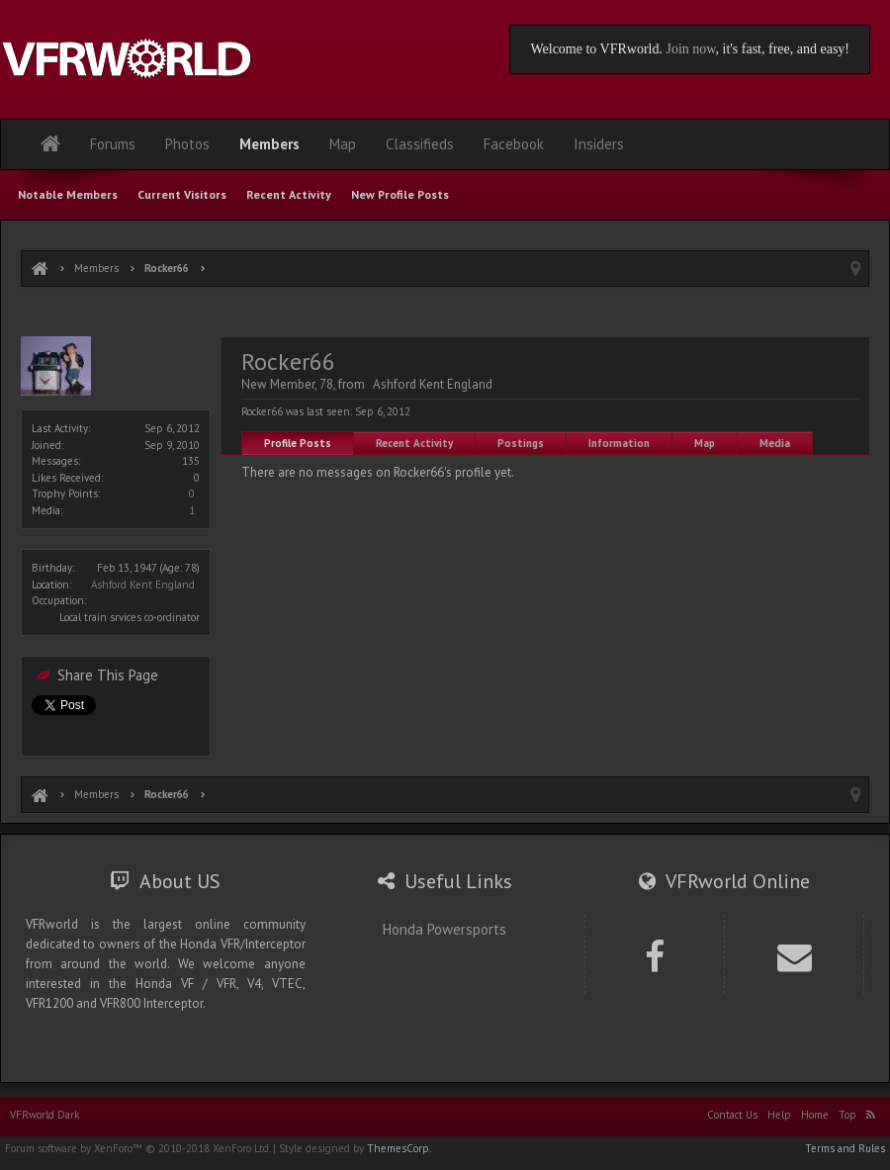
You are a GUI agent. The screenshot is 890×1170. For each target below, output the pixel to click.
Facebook (514, 144)
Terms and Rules (845, 1148)
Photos (187, 144)
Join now (690, 49)
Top (847, 1115)
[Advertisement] (445, 314)
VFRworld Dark (44, 1115)
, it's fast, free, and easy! (782, 49)
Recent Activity (414, 443)
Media (774, 443)
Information (619, 443)
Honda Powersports (444, 929)
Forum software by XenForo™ (137, 1148)
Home (815, 1115)
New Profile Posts (400, 194)
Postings (520, 443)
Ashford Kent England (143, 584)
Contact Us (732, 1115)
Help (779, 1115)
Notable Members (68, 194)
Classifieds (420, 144)
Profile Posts (297, 443)
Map (704, 443)
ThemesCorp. (399, 1148)
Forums (112, 144)
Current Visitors (181, 194)
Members (269, 144)
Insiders (599, 144)
